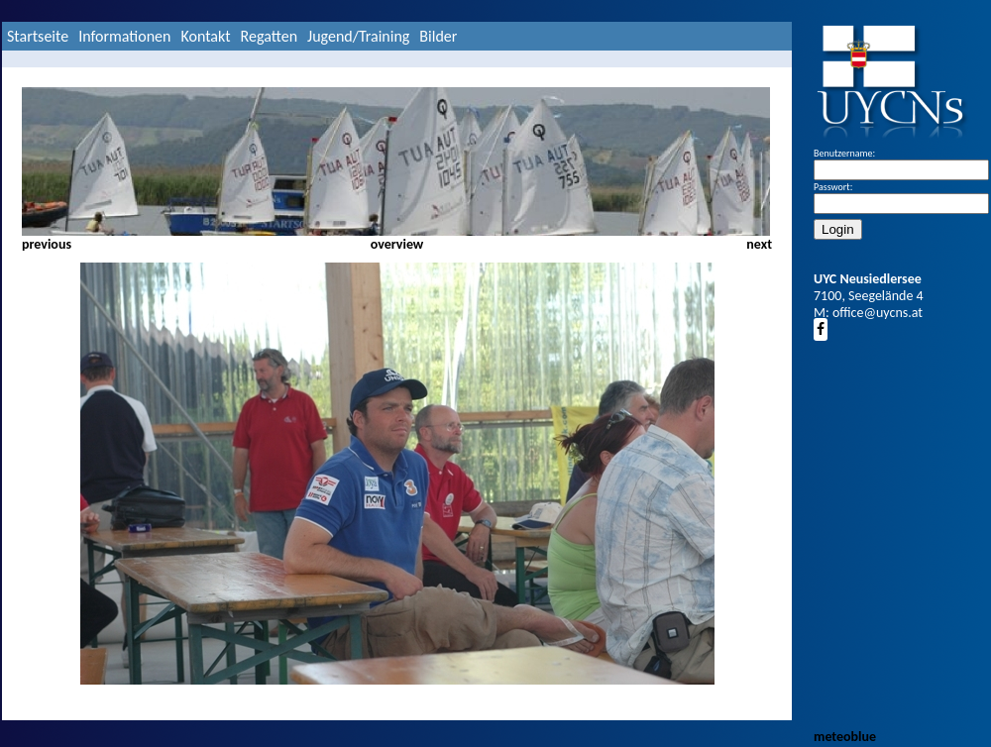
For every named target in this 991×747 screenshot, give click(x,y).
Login (838, 229)
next (759, 244)
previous (46, 244)
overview (397, 244)
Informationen (124, 36)
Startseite (37, 36)
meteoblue (845, 736)
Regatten (269, 36)
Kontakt (205, 36)
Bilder (438, 36)
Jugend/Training (358, 36)
